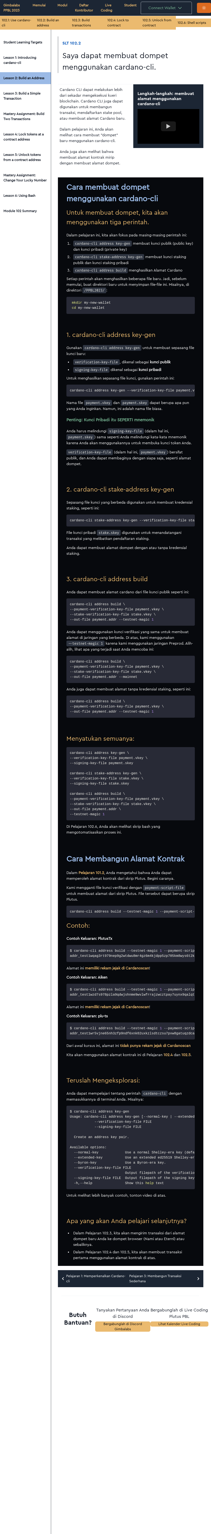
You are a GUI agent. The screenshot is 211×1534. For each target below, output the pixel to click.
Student (130, 5)
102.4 (168, 1055)
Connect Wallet (165, 7)
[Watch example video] (168, 126)
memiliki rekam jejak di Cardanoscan (117, 968)
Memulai (39, 5)
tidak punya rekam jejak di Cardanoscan (155, 1046)
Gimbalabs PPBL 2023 (11, 8)
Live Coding (106, 8)
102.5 (186, 1055)
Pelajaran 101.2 (91, 873)
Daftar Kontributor (84, 8)
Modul (62, 5)
